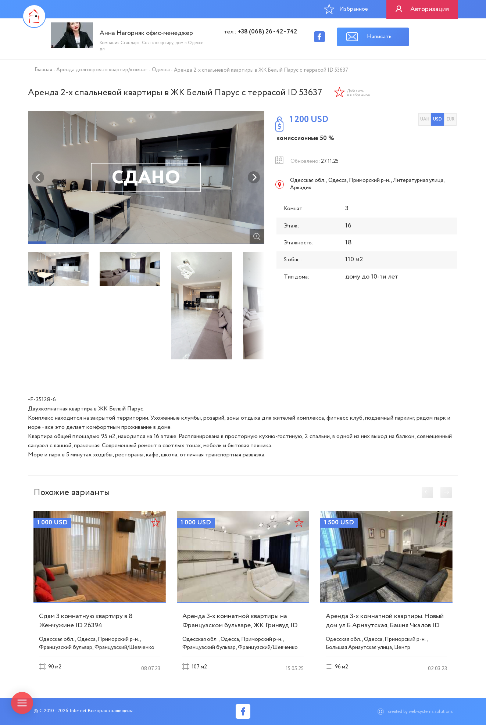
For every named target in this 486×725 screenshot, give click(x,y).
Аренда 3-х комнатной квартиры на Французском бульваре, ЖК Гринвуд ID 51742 (239, 625)
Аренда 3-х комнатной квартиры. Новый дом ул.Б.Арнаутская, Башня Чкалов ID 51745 (385, 625)
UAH (424, 119)
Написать (379, 36)
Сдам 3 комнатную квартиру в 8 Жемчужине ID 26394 (86, 620)
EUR (450, 119)
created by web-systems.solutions (420, 711)
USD (437, 119)
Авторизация (429, 9)
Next (254, 177)
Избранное (346, 9)
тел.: (260, 32)
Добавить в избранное (358, 93)
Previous (38, 177)
